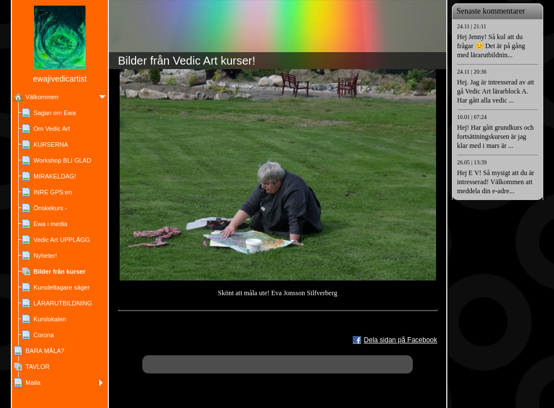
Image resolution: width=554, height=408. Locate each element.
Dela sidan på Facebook (400, 340)
